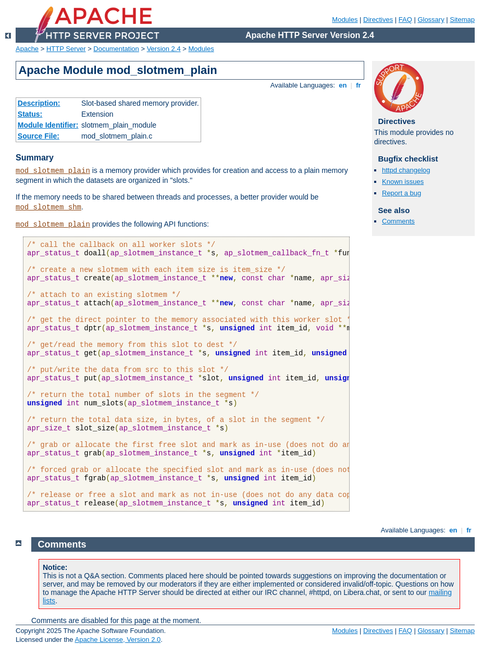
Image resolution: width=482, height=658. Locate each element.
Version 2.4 (164, 49)
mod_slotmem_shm (48, 207)
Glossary (430, 19)
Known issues (403, 181)
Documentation (116, 49)
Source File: (38, 136)
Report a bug (401, 193)
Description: (39, 103)
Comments (398, 221)
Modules (344, 19)
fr (358, 85)
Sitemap (462, 19)
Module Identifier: (48, 125)
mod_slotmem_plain (53, 171)
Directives (378, 19)
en (343, 85)
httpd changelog (406, 170)
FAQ (405, 19)
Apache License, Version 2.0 (117, 639)
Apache (27, 49)
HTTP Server (66, 49)
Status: (30, 114)
